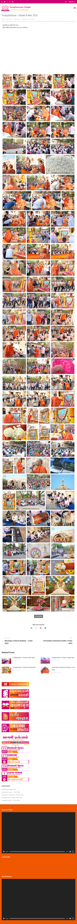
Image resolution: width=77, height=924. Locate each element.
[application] (38, 832)
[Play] (4, 851)
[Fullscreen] (73, 851)
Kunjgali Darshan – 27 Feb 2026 (11, 800)
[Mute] (70, 851)
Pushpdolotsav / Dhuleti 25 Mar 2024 (24, 667)
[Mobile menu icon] (75, 8)
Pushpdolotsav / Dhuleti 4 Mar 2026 (24, 657)
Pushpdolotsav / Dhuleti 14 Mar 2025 (63, 657)
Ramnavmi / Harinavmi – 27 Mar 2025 (12, 795)
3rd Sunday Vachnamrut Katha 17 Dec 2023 (63, 669)
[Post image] (6, 660)
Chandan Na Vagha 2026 (9, 789)
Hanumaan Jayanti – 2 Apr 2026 (11, 792)
